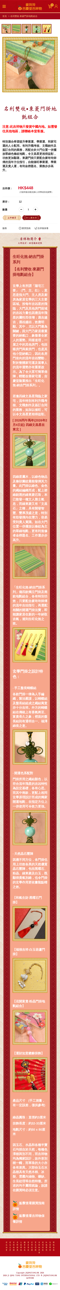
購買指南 (25, 228)
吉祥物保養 (41, 228)
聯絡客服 (54, 1246)
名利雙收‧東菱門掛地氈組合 (23, 16)
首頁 (4, 16)
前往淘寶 (6, 1246)
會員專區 (28, 1246)
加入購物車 (31, 217)
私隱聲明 (46, 1246)
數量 (4, 209)
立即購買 (11, 217)
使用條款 (43, 1246)
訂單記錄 (32, 1246)
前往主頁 (10, 1246)
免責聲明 (50, 1246)
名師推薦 (17, 1246)
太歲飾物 (21, 1246)
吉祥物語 (14, 1246)
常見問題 (35, 1246)
